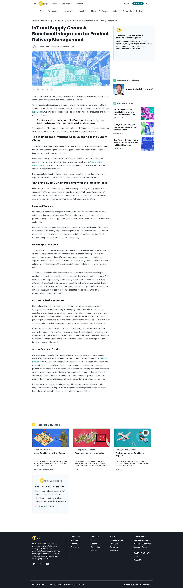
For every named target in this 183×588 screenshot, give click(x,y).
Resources (75, 547)
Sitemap (82, 584)
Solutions (115, 11)
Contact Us (137, 560)
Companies (95, 547)
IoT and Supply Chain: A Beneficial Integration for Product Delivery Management (85, 21)
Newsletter (128, 11)
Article (34, 21)
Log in (126, 3)
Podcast (139, 11)
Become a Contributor (142, 544)
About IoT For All (116, 540)
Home (93, 540)
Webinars (74, 540)
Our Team (114, 544)
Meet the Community (141, 540)
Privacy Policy (55, 584)
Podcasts (74, 544)
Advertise (55, 4)
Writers (93, 550)
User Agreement (69, 584)
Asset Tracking (46, 21)
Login (135, 556)
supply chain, (38, 112)
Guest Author (43, 47)
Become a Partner (140, 547)
